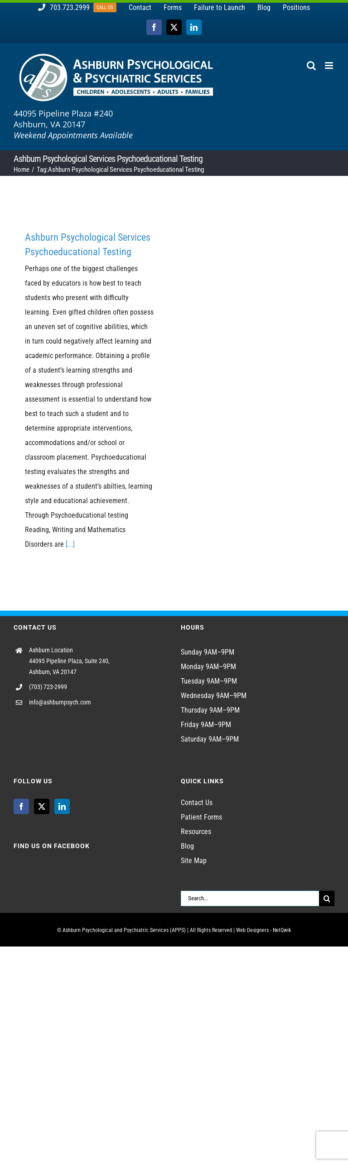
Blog (187, 846)
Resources (196, 831)
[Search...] (250, 898)
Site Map (194, 860)
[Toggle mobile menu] (329, 65)
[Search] (326, 898)
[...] (70, 544)
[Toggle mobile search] (311, 65)
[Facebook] (21, 806)
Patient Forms (201, 817)
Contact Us (197, 802)
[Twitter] (41, 806)
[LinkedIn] (62, 806)
